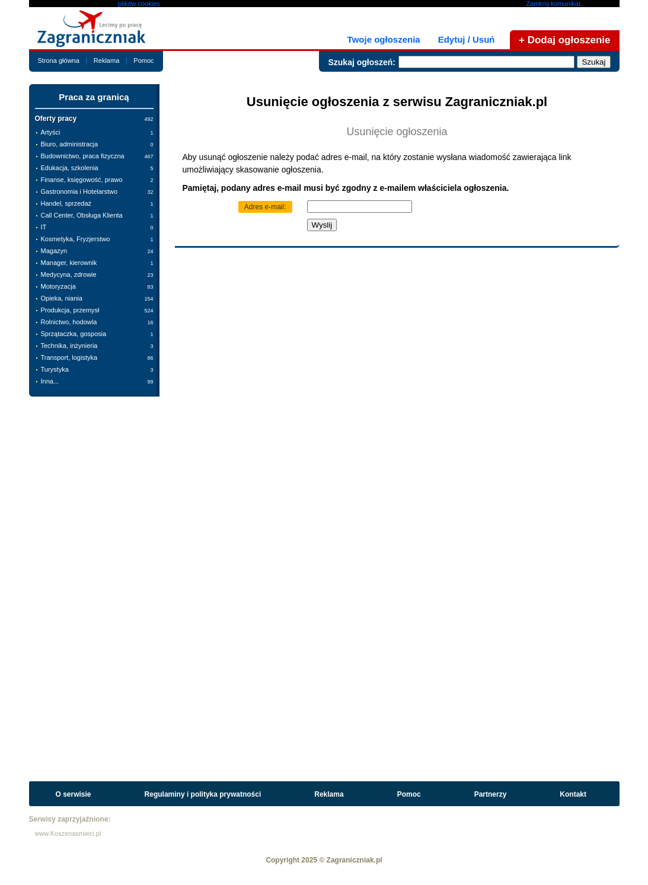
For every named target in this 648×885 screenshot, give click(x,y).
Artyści (97, 132)
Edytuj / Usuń (466, 39)
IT (97, 227)
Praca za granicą (94, 97)
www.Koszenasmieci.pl (67, 833)
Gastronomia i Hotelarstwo (97, 191)
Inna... (97, 381)
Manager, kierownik (97, 262)
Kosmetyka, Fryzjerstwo (97, 238)
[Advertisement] (94, 595)
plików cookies (139, 3)
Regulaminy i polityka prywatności (203, 794)
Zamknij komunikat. (554, 3)
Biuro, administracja (97, 144)
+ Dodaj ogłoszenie (564, 40)
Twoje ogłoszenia (383, 39)
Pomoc (143, 60)
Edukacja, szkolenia (97, 167)
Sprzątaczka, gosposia (97, 333)
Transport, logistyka (97, 357)
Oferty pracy (94, 118)
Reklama (106, 60)
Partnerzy (490, 794)
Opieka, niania (97, 298)
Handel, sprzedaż (97, 203)
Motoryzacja (97, 286)
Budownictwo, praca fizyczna (97, 155)
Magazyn (97, 250)
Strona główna (58, 60)
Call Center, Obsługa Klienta (97, 215)
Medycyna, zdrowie (97, 274)
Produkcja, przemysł (97, 310)
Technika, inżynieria (97, 345)
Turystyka (97, 369)
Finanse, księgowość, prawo (97, 179)
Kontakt (573, 794)
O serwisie (73, 794)
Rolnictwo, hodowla (97, 321)
